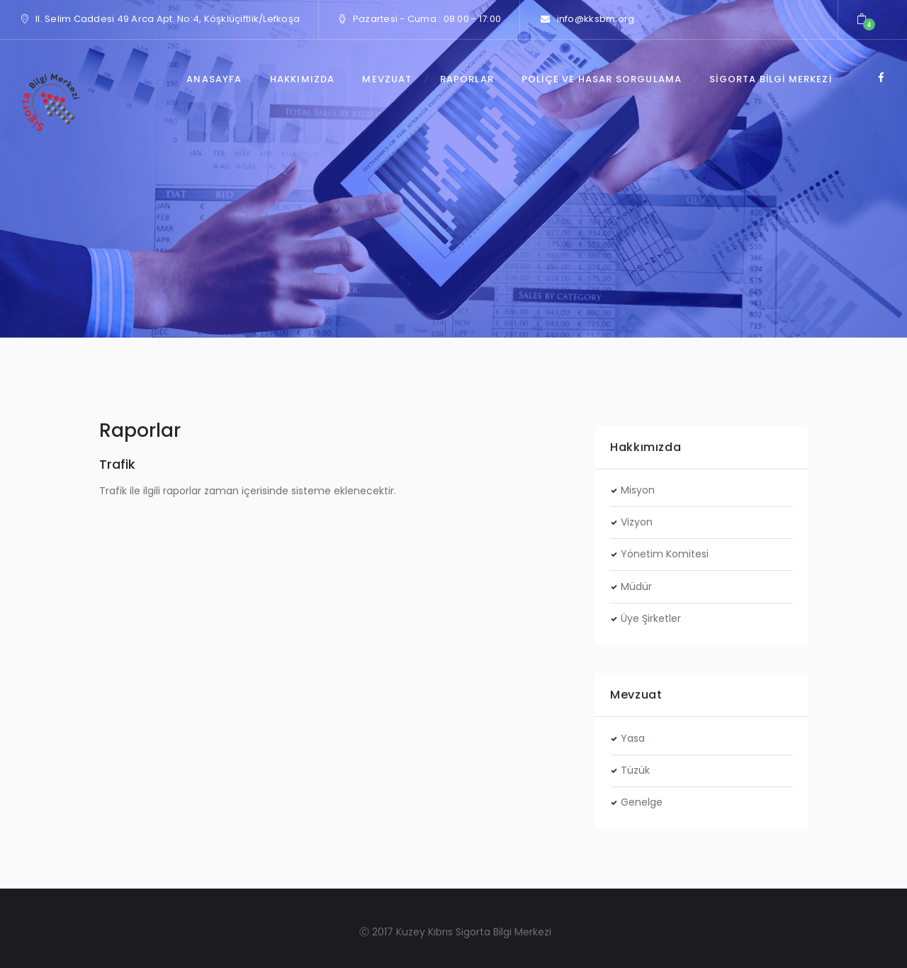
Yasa (633, 738)
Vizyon (637, 522)
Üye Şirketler (651, 618)
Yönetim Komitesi (665, 554)
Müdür (636, 586)
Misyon (638, 490)
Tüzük (635, 770)
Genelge (642, 802)
